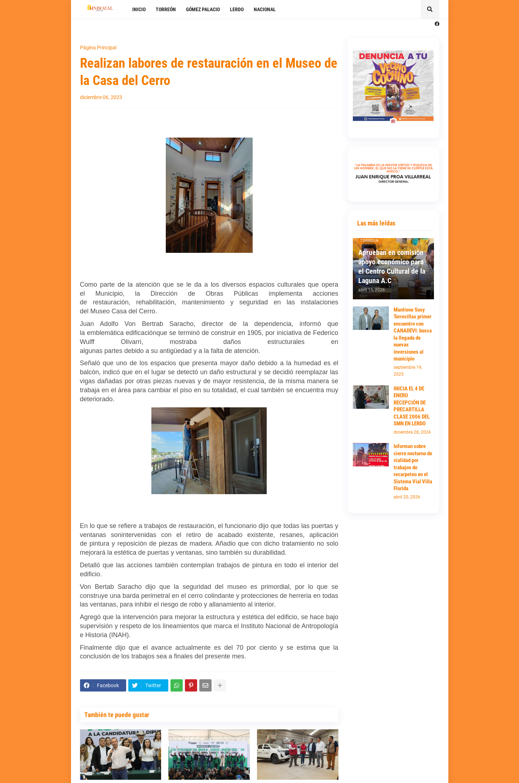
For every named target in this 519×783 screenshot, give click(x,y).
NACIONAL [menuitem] (265, 9)
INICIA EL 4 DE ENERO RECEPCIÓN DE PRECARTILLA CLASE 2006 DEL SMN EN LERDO (412, 406)
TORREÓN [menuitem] (166, 9)
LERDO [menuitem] (237, 9)
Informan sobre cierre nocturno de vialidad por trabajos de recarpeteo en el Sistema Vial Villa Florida (413, 467)
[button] (430, 9)
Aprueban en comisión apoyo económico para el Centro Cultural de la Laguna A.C (391, 266)
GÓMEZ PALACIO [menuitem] (203, 9)
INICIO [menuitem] (139, 9)
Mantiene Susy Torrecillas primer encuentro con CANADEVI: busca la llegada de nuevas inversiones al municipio (413, 334)
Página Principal (98, 47)
